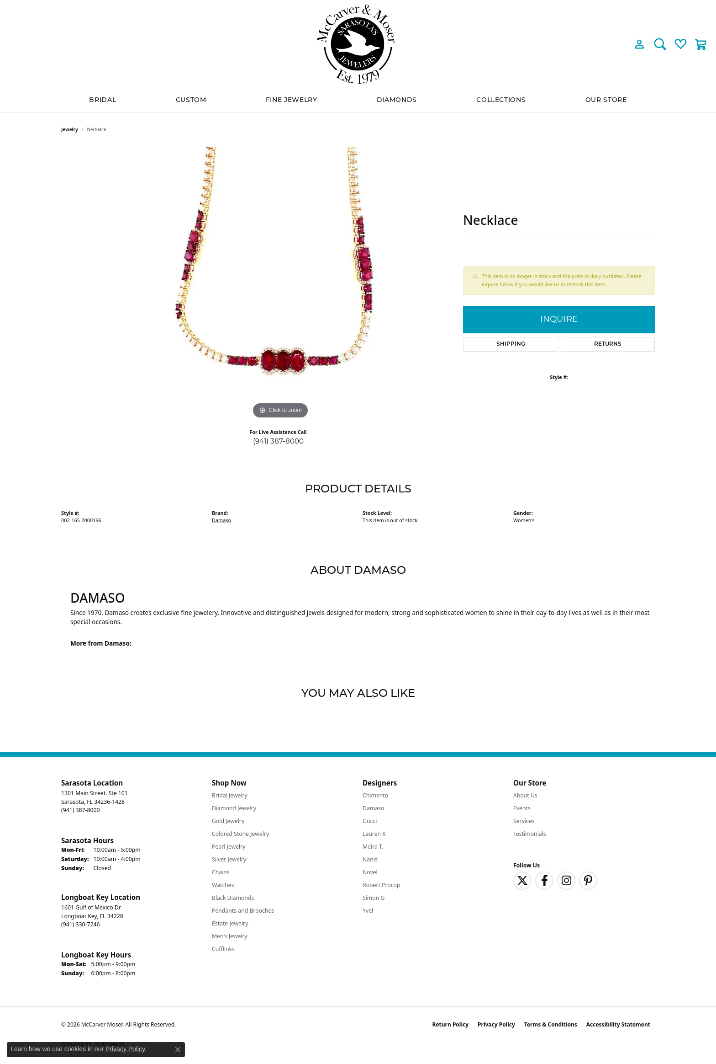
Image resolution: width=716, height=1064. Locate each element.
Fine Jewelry (291, 100)
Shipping (510, 344)
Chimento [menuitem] (375, 795)
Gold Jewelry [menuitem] (228, 821)
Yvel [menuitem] (368, 910)
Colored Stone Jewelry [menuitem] (240, 834)
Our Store (606, 100)
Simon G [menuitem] (373, 898)
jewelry (69, 129)
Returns (607, 344)
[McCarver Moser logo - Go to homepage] (358, 44)
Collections (501, 100)
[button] (639, 44)
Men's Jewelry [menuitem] (229, 936)
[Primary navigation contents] (358, 100)
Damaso (221, 520)
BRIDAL (102, 100)
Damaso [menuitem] (373, 808)
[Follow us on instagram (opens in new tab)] (566, 881)
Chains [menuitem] (221, 872)
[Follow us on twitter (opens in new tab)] (522, 881)
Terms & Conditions (550, 1024)
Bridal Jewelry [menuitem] (229, 795)
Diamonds (397, 100)
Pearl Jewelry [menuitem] (229, 846)
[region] (280, 284)
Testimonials (529, 834)
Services (524, 821)
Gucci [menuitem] (370, 821)
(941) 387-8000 (278, 441)
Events (522, 808)
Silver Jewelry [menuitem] (229, 859)
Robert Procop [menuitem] (381, 885)
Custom (191, 100)
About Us (525, 795)
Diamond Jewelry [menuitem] (234, 808)
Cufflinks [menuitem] (223, 949)
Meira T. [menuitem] (373, 846)
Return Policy (450, 1024)
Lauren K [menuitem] (374, 834)
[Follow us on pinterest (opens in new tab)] (588, 881)
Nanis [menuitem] (370, 859)
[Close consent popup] (177, 1049)
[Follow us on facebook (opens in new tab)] (544, 881)
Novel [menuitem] (370, 872)
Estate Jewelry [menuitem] (230, 923)
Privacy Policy (496, 1024)
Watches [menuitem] (223, 885)
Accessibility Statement (618, 1024)
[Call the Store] (80, 810)
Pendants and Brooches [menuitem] (243, 910)
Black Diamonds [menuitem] (233, 898)
